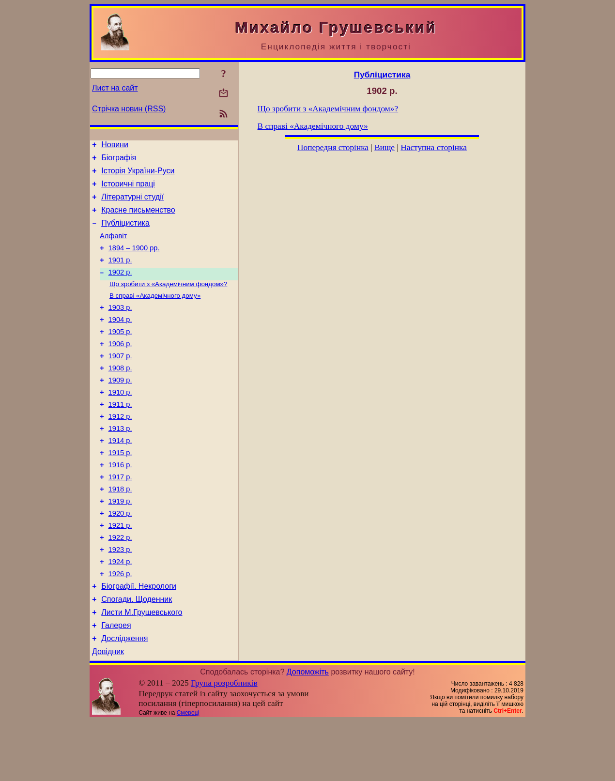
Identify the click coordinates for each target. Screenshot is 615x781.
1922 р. (120, 584)
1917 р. (120, 517)
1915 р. (120, 489)
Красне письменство (138, 218)
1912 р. (120, 449)
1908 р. (120, 394)
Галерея (116, 682)
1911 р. (120, 435)
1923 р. (120, 598)
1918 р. (120, 530)
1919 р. (120, 544)
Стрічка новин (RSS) (129, 109)
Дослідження (124, 697)
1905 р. (120, 354)
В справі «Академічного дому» (154, 313)
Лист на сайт (115, 88)
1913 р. (120, 462)
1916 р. (120, 503)
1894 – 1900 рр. (134, 261)
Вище (384, 147)
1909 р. (120, 408)
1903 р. (120, 327)
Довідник (108, 711)
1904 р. (120, 340)
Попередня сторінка (333, 147)
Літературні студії (132, 204)
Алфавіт (113, 247)
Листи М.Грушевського (141, 668)
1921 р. (120, 571)
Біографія (118, 160)
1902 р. (120, 288)
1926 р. (120, 625)
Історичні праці (128, 189)
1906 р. (120, 367)
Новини (114, 146)
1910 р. (120, 422)
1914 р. (120, 476)
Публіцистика (125, 233)
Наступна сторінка (433, 147)
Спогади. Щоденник (136, 653)
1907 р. (120, 381)
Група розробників (224, 743)
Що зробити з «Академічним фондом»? (168, 301)
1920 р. (120, 557)
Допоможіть (308, 732)
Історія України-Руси (137, 175)
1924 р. (120, 611)
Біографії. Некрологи (138, 639)
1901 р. (120, 274)
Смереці (188, 772)
